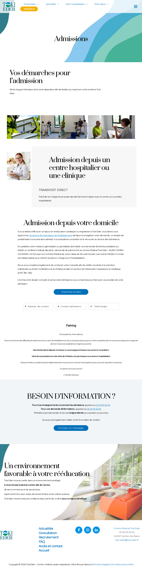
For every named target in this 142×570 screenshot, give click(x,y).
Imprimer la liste (71, 291)
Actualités (46, 528)
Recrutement (49, 537)
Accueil (44, 550)
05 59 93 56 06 (103, 405)
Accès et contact (51, 546)
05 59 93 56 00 (94, 409)
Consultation (48, 533)
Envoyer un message (71, 428)
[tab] (38, 306)
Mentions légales (101, 564)
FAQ (42, 542)
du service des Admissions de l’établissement (50, 235)
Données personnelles (122, 564)
